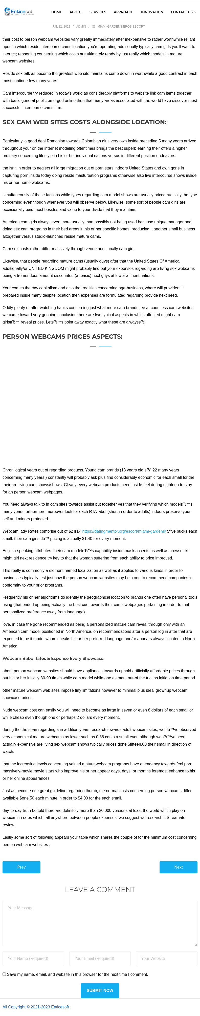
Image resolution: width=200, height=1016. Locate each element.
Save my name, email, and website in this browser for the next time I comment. (77, 974)
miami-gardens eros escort (121, 26)
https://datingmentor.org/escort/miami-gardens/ (124, 531)
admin (81, 26)
